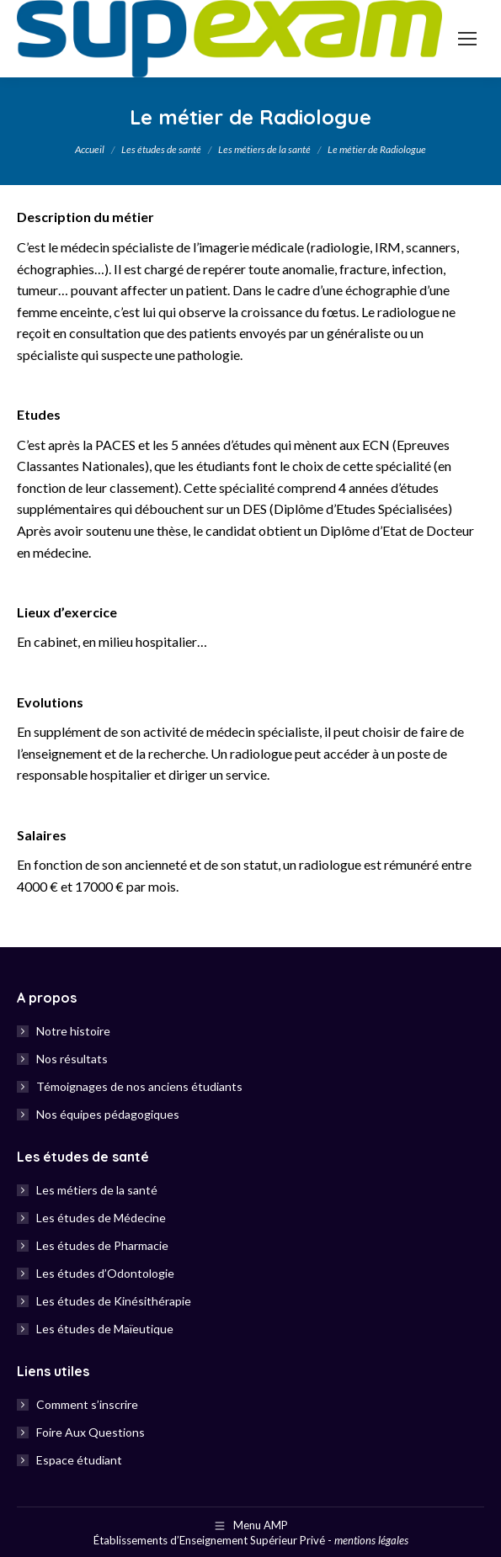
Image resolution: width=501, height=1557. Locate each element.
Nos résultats (72, 1058)
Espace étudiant (79, 1460)
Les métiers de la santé (96, 1190)
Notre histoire (73, 1031)
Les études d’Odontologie (105, 1273)
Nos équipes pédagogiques (107, 1114)
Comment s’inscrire (87, 1404)
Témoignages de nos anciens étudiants (139, 1086)
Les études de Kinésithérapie (113, 1301)
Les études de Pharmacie (102, 1245)
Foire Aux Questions (90, 1432)
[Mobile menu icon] (467, 39)
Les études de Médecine (101, 1217)
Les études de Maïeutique (104, 1328)
